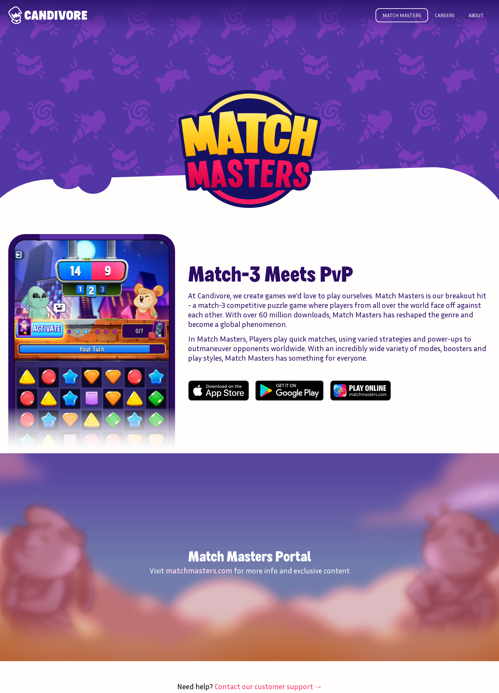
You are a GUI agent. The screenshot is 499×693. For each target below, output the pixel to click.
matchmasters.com (199, 570)
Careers (444, 15)
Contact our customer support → (268, 686)
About (476, 15)
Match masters (402, 15)
